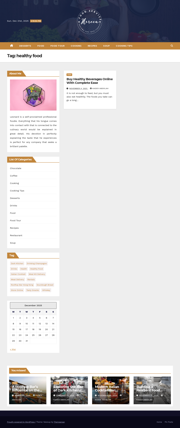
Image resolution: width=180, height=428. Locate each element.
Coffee (13, 175)
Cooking (76, 46)
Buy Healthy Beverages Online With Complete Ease (89, 81)
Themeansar (59, 422)
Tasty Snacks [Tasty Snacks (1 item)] (32, 290)
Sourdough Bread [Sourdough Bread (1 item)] (45, 285)
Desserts (25, 46)
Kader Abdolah (99, 88)
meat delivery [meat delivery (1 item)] (17, 279)
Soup (106, 46)
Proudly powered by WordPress (21, 422)
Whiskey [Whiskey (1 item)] (46, 290)
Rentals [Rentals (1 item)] (31, 279)
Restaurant (16, 235)
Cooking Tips (124, 46)
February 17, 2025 (65, 395)
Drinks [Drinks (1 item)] (14, 269)
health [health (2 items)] (24, 269)
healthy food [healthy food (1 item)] (36, 269)
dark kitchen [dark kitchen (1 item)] (17, 263)
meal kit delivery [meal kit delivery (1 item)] (37, 274)
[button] (172, 45)
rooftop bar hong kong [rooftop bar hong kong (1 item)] (22, 285)
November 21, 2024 (149, 395)
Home (159, 422)
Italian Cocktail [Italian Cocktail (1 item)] (18, 274)
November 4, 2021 (78, 88)
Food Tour (57, 46)
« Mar (13, 349)
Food (40, 46)
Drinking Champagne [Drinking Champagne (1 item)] (37, 263)
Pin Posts (169, 422)
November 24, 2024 (108, 395)
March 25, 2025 (23, 395)
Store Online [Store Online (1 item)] (17, 290)
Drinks (13, 205)
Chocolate (15, 168)
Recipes (92, 46)
